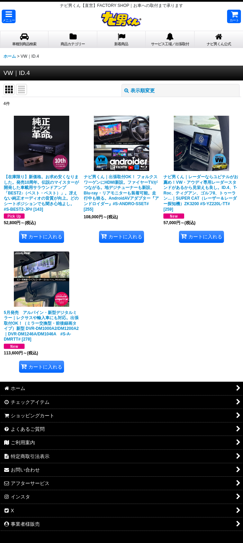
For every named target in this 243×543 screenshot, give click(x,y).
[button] (9, 16)
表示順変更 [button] (139, 90)
